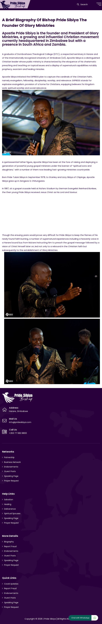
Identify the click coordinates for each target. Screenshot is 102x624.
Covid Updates (11, 583)
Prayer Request (11, 480)
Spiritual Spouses (12, 513)
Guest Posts (10, 471)
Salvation (8, 499)
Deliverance (10, 508)
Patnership (9, 457)
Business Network (12, 462)
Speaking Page (11, 476)
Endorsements (11, 466)
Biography (9, 541)
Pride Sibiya (50, 618)
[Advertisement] (51, 213)
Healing (7, 504)
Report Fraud (10, 546)
